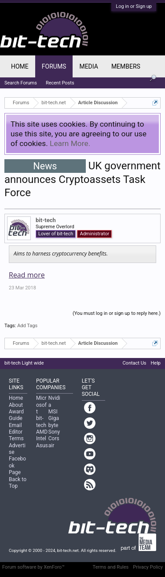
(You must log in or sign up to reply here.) (117, 313)
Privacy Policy (148, 567)
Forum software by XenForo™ (33, 567)
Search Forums (20, 83)
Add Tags (27, 326)
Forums (54, 66)
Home (20, 66)
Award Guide (16, 415)
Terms (16, 438)
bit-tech (46, 220)
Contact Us (134, 363)
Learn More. (70, 143)
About (16, 405)
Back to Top (17, 482)
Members (125, 66)
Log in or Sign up (134, 6)
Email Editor (15, 428)
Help (155, 363)
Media (88, 66)
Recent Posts (60, 83)
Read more (27, 275)
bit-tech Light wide (24, 363)
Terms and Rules (111, 567)
